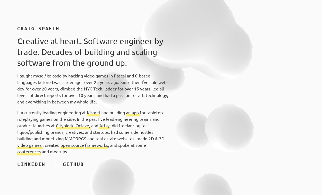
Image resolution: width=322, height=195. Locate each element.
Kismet (93, 112)
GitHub (73, 164)
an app (133, 112)
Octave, (83, 125)
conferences (29, 151)
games (36, 145)
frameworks (96, 145)
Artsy (104, 125)
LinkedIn (31, 164)
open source (72, 145)
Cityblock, (66, 125)
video (23, 145)
